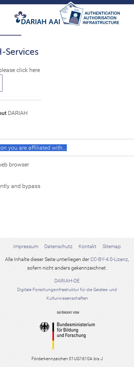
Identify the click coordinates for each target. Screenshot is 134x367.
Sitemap (112, 246)
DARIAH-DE (67, 289)
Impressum (25, 246)
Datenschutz (58, 246)
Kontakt (87, 246)
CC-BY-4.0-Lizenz (109, 259)
